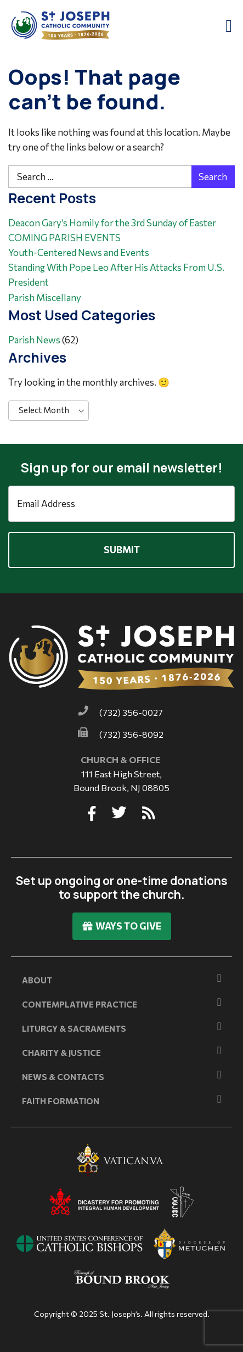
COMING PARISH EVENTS (64, 237)
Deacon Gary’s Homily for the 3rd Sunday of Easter (112, 223)
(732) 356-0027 (131, 712)
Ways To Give (121, 926)
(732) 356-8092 (131, 734)
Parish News (34, 340)
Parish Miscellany (44, 297)
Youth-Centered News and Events (78, 252)
